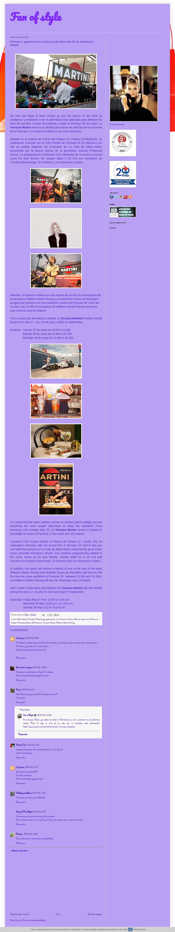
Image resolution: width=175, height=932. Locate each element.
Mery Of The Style (24, 811)
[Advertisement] (137, 49)
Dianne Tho (21, 744)
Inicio (58, 914)
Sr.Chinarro (37, 622)
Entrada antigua (94, 914)
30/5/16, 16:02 (31, 834)
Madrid (77, 619)
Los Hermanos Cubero (64, 619)
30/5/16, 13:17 (39, 811)
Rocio (18, 689)
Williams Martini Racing (65, 622)
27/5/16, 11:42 (33, 744)
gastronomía (50, 619)
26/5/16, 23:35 (39, 667)
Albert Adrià (22, 619)
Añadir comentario (19, 850)
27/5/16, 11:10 (28, 689)
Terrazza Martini (49, 622)
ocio (88, 619)
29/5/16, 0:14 (31, 767)
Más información (140, 929)
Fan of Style (28, 715)
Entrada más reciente (20, 914)
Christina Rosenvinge (36, 619)
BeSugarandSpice (24, 792)
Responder (20, 657)
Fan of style (35, 16)
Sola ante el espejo (24, 667)
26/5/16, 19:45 (32, 638)
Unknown (20, 638)
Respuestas (25, 709)
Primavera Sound (24, 622)
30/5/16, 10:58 (44, 715)
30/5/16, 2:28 (38, 792)
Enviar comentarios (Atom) (34, 920)
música (83, 619)
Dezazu (19, 834)
